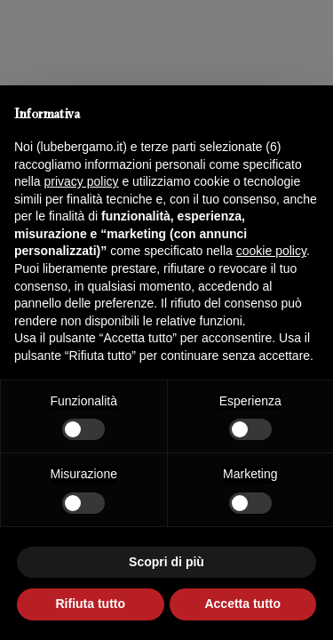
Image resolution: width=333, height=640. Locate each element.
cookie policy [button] (271, 251)
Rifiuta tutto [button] (90, 603)
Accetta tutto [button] (242, 603)
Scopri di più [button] (166, 562)
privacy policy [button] (81, 181)
